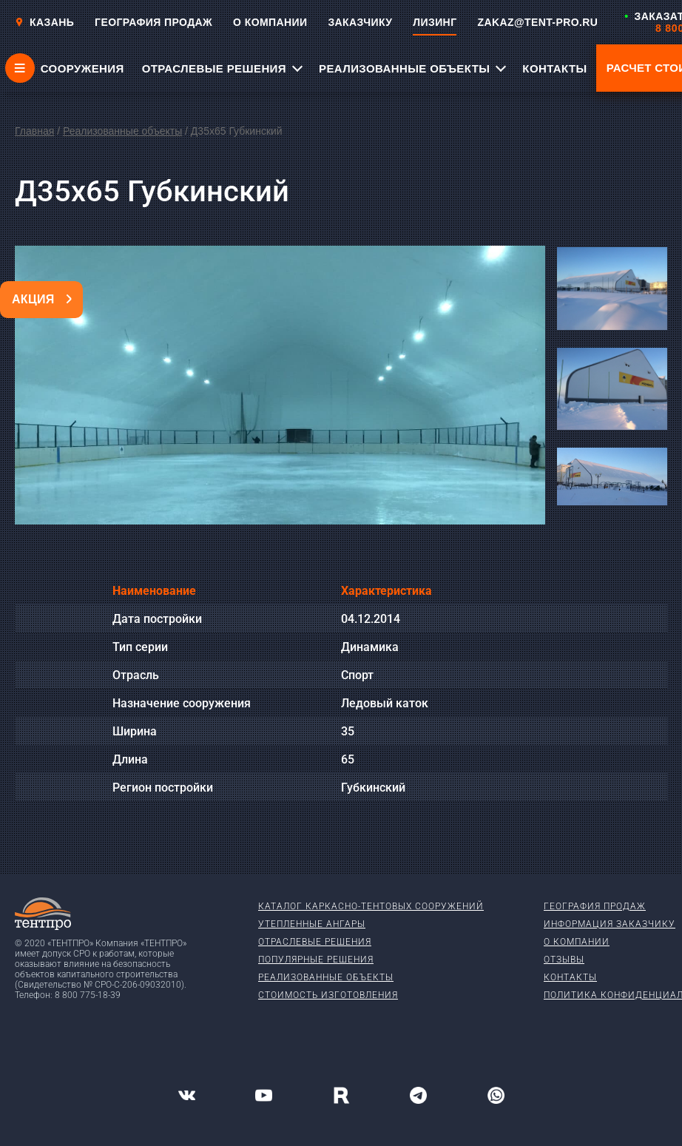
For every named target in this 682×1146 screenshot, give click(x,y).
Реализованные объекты (122, 131)
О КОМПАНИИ (270, 22)
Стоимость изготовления (328, 995)
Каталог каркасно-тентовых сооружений (371, 906)
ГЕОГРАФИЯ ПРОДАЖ (153, 22)
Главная (34, 131)
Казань (44, 22)
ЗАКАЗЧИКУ (360, 22)
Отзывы (564, 959)
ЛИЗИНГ (434, 22)
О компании (577, 942)
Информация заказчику (609, 924)
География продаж (595, 906)
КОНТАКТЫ (554, 68)
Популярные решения (316, 959)
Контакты (570, 977)
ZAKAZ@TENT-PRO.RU (537, 22)
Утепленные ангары (311, 924)
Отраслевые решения (314, 942)
